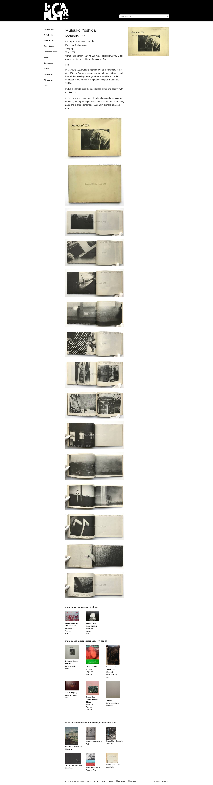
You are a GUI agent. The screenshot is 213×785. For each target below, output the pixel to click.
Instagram (132, 781)
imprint (89, 781)
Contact (47, 86)
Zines (46, 57)
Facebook (120, 781)
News (46, 69)
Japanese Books (50, 52)
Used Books (49, 41)
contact (103, 781)
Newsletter (48, 74)
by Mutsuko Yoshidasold (71, 628)
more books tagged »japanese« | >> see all (86, 641)
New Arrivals (49, 29)
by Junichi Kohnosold (71, 695)
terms (111, 781)
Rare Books (49, 46)
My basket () (49, 80)
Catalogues (48, 63)
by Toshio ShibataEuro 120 (112, 703)
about (96, 781)
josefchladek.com (163, 781)
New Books (48, 35)
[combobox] (144, 16)
